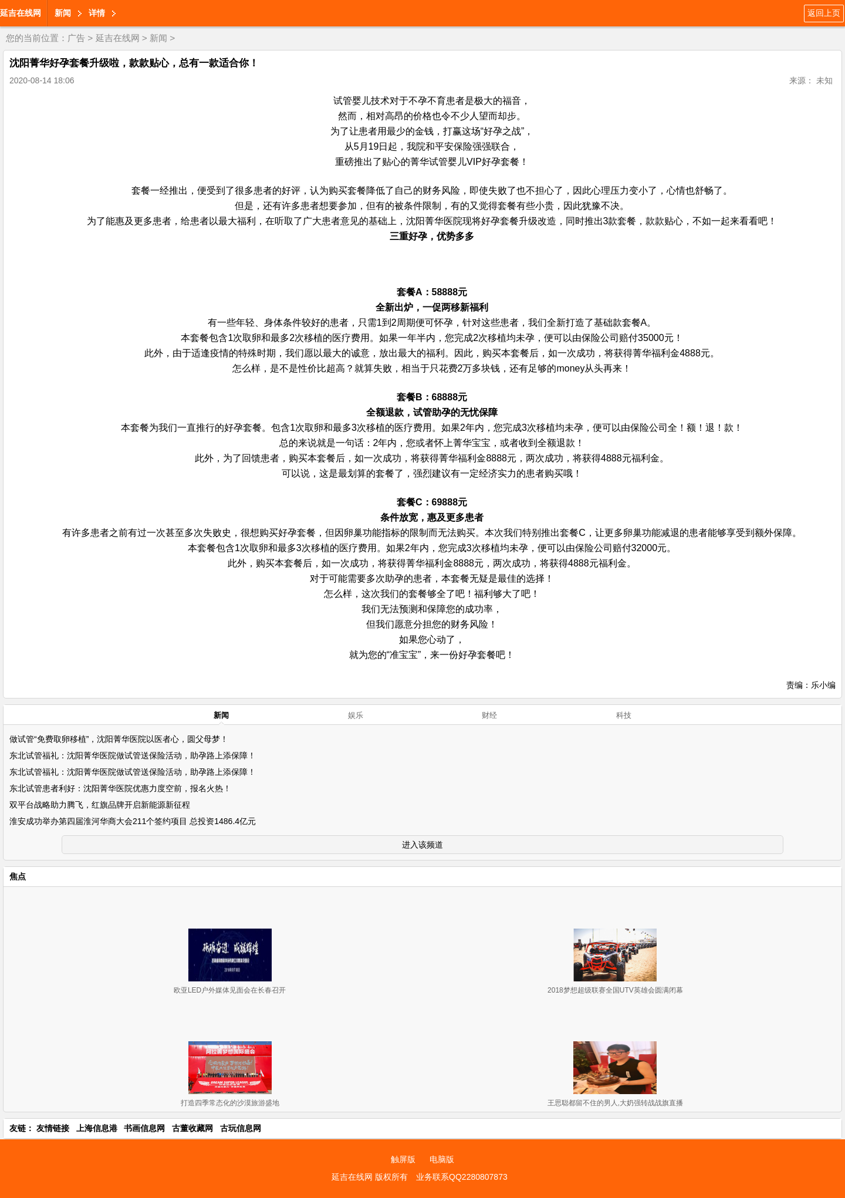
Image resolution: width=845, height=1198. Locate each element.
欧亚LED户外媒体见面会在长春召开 (230, 990)
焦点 (17, 876)
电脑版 (442, 1159)
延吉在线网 (20, 13)
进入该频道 (422, 844)
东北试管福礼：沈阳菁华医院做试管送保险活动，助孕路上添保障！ (132, 755)
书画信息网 (144, 1128)
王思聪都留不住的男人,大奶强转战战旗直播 (615, 1103)
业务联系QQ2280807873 (462, 1177)
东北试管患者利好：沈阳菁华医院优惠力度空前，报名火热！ (120, 788)
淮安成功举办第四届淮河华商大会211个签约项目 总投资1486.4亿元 (132, 821)
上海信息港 (96, 1128)
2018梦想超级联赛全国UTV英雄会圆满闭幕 (615, 990)
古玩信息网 (240, 1128)
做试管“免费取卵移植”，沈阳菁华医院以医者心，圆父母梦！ (118, 739)
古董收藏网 (192, 1128)
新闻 (63, 13)
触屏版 (403, 1159)
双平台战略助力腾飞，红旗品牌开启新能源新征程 (99, 804)
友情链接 (52, 1128)
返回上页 (823, 13)
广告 (76, 38)
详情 (97, 13)
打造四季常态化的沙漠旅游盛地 (230, 1103)
